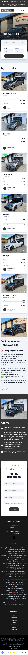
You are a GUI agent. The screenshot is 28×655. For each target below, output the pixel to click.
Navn (5, 486)
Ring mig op (14, 515)
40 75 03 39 (14, 471)
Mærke (6, 48)
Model (17, 48)
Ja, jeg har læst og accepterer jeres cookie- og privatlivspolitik (14, 510)
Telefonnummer (7, 493)
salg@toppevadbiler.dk (14, 474)
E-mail (5, 500)
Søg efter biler (14, 56)
